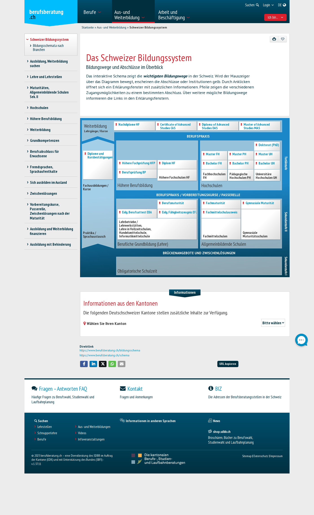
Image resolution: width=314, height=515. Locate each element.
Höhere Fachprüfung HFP (138, 163)
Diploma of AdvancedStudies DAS (215, 126)
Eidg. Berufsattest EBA (137, 212)
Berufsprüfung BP (134, 172)
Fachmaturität (215, 203)
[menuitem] (96, 11)
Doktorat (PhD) (269, 145)
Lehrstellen (44, 427)
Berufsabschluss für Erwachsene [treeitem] (44, 153)
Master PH (239, 154)
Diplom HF (168, 163)
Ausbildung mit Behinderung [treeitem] (50, 244)
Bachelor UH (267, 163)
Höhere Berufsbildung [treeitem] (46, 118)
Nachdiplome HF (129, 125)
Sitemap (246, 456)
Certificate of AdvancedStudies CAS (175, 126)
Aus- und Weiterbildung (111, 27)
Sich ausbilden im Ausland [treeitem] (48, 182)
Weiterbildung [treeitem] (40, 129)
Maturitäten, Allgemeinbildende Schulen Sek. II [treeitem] (49, 92)
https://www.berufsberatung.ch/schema (104, 355)
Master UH (266, 154)
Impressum (276, 456)
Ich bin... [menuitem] (275, 17)
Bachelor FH (214, 163)
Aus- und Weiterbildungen (94, 427)
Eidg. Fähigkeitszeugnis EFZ (180, 212)
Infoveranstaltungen (91, 439)
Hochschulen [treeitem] (39, 107)
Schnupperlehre (47, 433)
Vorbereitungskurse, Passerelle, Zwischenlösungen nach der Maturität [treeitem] (50, 211)
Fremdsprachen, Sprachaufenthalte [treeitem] (43, 169)
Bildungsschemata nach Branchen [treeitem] (48, 47)
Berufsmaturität (173, 203)
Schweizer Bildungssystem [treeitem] (49, 39)
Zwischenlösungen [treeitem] (43, 193)
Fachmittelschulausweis (221, 212)
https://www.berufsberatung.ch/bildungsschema (110, 350)
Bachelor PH (240, 163)
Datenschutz (260, 456)
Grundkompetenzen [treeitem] (44, 140)
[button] (84, 364)
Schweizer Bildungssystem (148, 27)
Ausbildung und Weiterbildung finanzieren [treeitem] (51, 231)
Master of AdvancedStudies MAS (257, 126)
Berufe (41, 439)
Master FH (213, 154)
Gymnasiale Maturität (260, 203)
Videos (82, 433)
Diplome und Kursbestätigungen (100, 155)
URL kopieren (227, 364)
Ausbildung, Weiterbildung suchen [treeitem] (49, 63)
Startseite (88, 27)
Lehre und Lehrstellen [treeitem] (46, 76)
